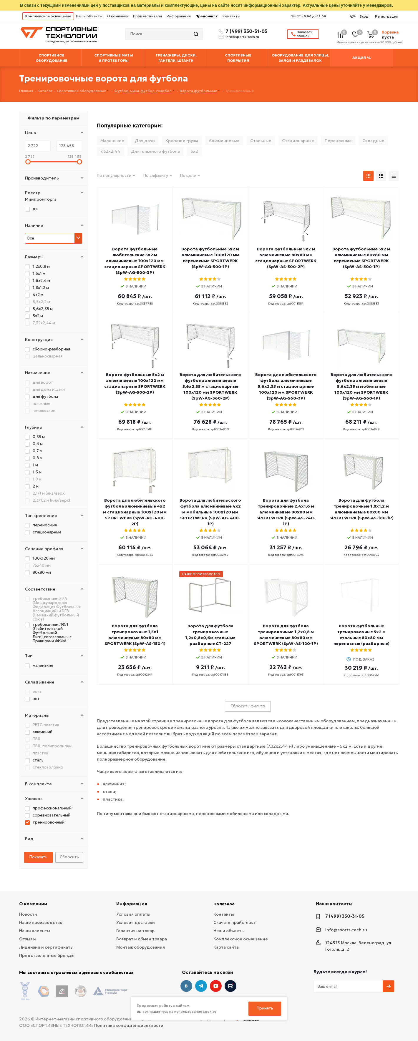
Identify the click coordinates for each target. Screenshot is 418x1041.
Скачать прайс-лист (234, 922)
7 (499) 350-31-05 (245, 31)
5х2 (194, 151)
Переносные (338, 140)
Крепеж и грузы (181, 140)
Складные (373, 140)
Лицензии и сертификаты (46, 947)
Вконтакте (186, 986)
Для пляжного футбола (155, 151)
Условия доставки (135, 922)
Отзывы (27, 939)
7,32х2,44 (110, 151)
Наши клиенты (34, 930)
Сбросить (69, 856)
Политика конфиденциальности (128, 1020)
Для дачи (145, 140)
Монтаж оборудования (140, 947)
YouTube (216, 986)
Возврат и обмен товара (141, 939)
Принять (265, 1008)
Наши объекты (89, 16)
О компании (117, 16)
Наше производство (40, 922)
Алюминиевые (224, 140)
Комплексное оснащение (48, 16)
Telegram (201, 986)
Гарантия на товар (135, 930)
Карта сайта (226, 947)
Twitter (230, 986)
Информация (179, 16)
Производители (147, 16)
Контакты (231, 16)
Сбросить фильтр (247, 706)
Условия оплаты (133, 914)
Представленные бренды (46, 955)
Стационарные (298, 140)
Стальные (260, 140)
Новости (28, 914)
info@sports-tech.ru (242, 37)
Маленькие (112, 140)
